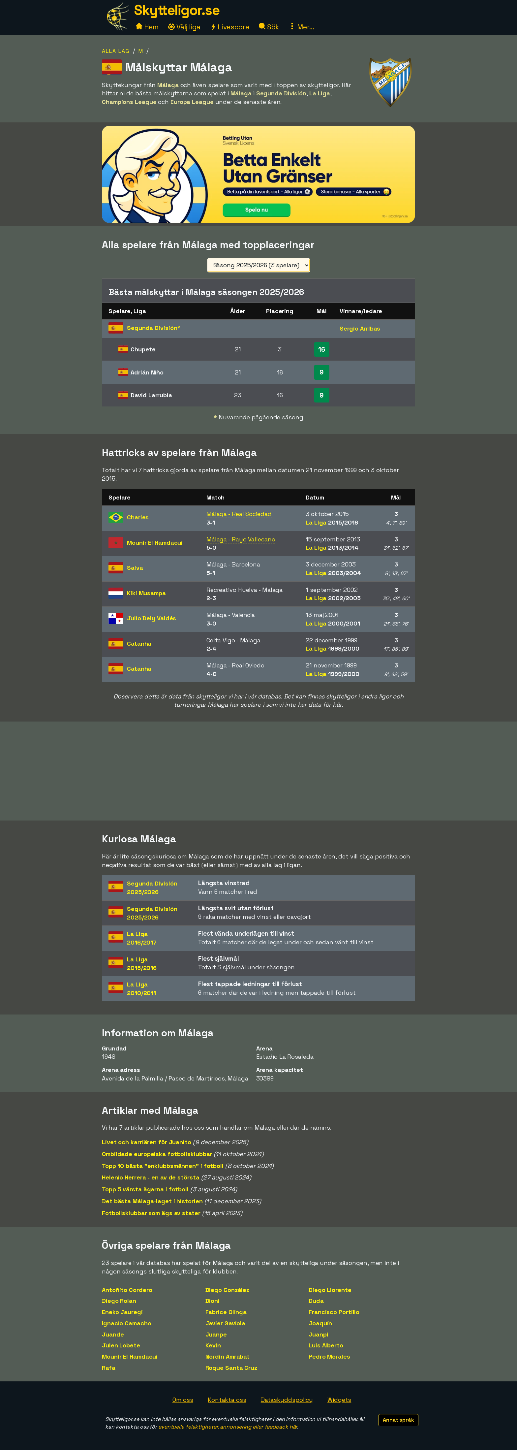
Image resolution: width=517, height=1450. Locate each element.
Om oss (182, 1399)
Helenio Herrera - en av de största (150, 1177)
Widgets (339, 1399)
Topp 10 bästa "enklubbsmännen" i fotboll (163, 1166)
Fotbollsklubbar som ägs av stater (151, 1213)
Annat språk (398, 1419)
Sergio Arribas (360, 328)
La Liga (332, 522)
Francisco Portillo (334, 1312)
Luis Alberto (326, 1345)
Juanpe (216, 1334)
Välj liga (184, 26)
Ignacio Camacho (126, 1323)
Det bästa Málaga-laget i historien (152, 1201)
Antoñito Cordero (127, 1290)
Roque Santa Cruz (231, 1367)
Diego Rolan (119, 1301)
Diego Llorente (330, 1290)
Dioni (212, 1301)
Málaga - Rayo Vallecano (240, 539)
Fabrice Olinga (226, 1312)
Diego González (227, 1290)
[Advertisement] (258, 771)
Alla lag (116, 51)
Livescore (229, 26)
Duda (316, 1301)
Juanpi (318, 1334)
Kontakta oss (227, 1399)
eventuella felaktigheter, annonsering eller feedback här (227, 1426)
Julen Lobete (121, 1345)
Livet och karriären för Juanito (146, 1142)
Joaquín (320, 1323)
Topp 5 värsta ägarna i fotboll (145, 1189)
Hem (147, 26)
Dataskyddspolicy (287, 1399)
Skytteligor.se (176, 10)
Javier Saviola (225, 1323)
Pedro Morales (329, 1356)
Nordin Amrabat (227, 1356)
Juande (113, 1334)
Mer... (301, 26)
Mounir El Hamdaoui (130, 1356)
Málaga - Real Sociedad (239, 514)
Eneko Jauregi (122, 1312)
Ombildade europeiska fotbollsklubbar (157, 1154)
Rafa (108, 1367)
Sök (269, 26)
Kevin (213, 1345)
